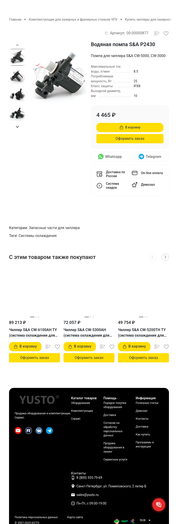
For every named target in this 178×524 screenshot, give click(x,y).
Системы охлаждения (38, 235)
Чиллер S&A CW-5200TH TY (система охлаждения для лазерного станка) (142, 333)
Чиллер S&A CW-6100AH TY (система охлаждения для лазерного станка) (33, 333)
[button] (17, 127)
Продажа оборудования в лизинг (113, 447)
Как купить (143, 434)
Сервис (76, 418)
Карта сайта (75, 517)
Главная (15, 19)
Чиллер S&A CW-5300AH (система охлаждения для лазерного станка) (86, 333)
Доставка (109, 415)
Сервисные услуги (115, 459)
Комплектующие (82, 410)
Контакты (142, 418)
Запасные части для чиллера (54, 228)
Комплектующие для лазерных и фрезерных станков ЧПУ (73, 19)
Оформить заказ (129, 138)
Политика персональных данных (36, 517)
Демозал (142, 410)
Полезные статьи (147, 403)
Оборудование (80, 403)
